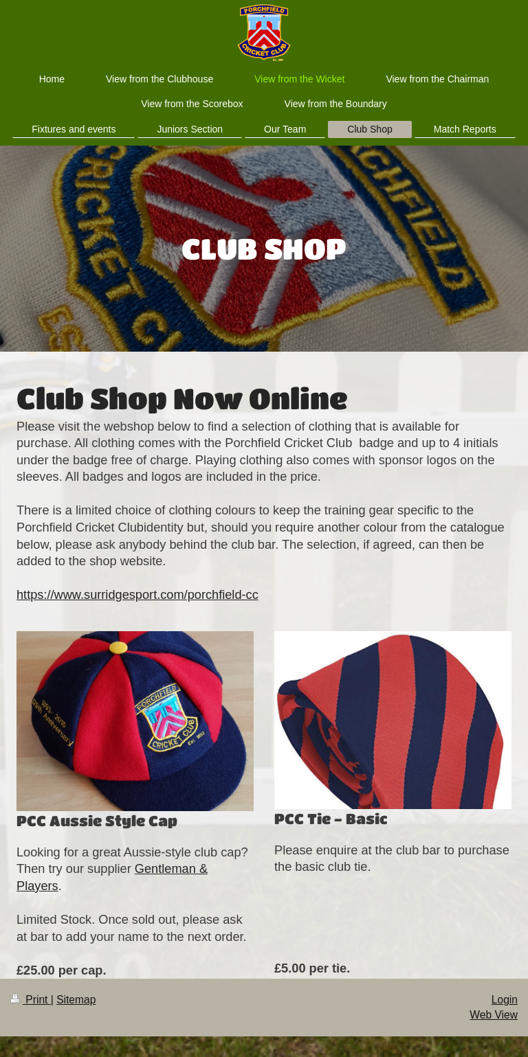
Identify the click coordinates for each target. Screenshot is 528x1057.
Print (30, 999)
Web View (494, 1015)
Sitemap (76, 999)
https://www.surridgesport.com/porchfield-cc (137, 595)
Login (505, 999)
